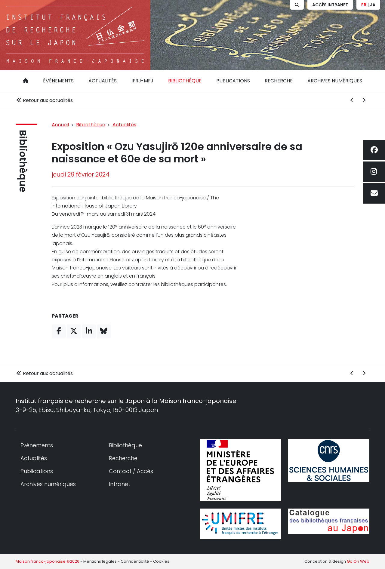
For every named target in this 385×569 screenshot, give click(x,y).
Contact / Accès (131, 471)
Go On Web (358, 561)
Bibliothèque (185, 80)
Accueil (60, 124)
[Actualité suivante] (364, 100)
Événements (58, 80)
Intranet (119, 484)
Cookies (161, 561)
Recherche (279, 80)
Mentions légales (100, 561)
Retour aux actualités (44, 100)
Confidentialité (135, 561)
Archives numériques (334, 80)
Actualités (102, 80)
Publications (233, 80)
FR (363, 5)
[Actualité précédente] (351, 100)
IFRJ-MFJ (142, 80)
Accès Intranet (330, 5)
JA (372, 5)
